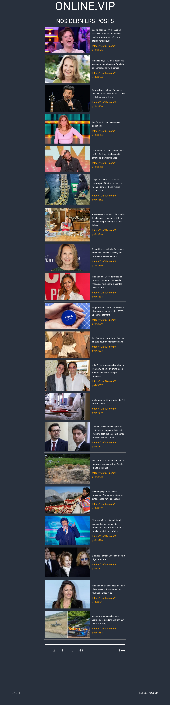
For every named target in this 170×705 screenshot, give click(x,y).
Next (122, 650)
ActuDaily (153, 693)
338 (80, 650)
